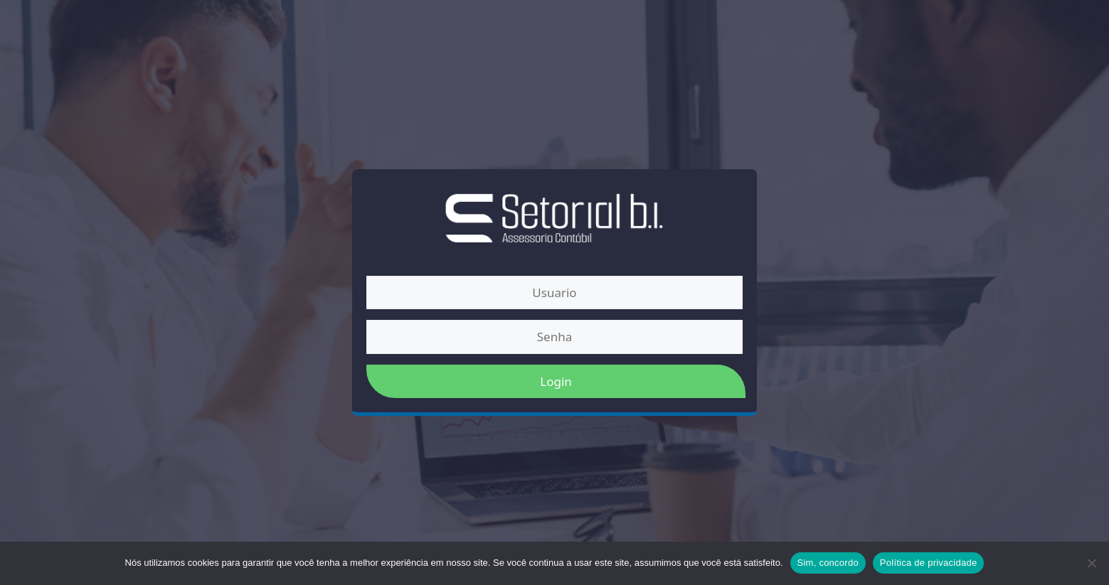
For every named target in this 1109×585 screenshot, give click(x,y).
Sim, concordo (828, 562)
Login (556, 381)
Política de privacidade (928, 562)
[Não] (1091, 563)
